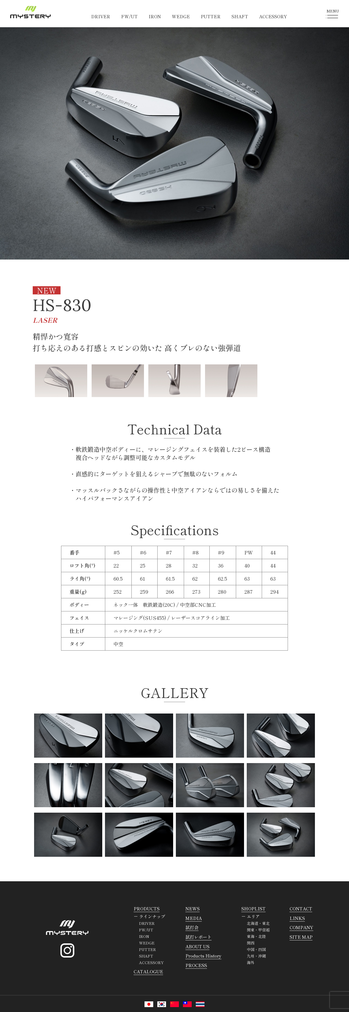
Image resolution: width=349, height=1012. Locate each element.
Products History (203, 955)
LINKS (297, 918)
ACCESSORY (273, 16)
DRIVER (100, 16)
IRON (155, 16)
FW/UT (129, 16)
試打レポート (198, 937)
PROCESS (196, 965)
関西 (250, 943)
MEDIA (193, 918)
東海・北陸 (256, 936)
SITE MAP (301, 937)
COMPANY (301, 927)
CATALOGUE (148, 971)
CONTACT (301, 908)
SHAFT (239, 16)
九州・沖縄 (256, 956)
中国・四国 (256, 949)
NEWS (192, 908)
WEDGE (181, 16)
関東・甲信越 (258, 929)
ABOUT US (197, 946)
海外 (250, 962)
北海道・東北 (258, 923)
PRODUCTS (147, 908)
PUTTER (211, 16)
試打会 (191, 927)
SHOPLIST (253, 908)
